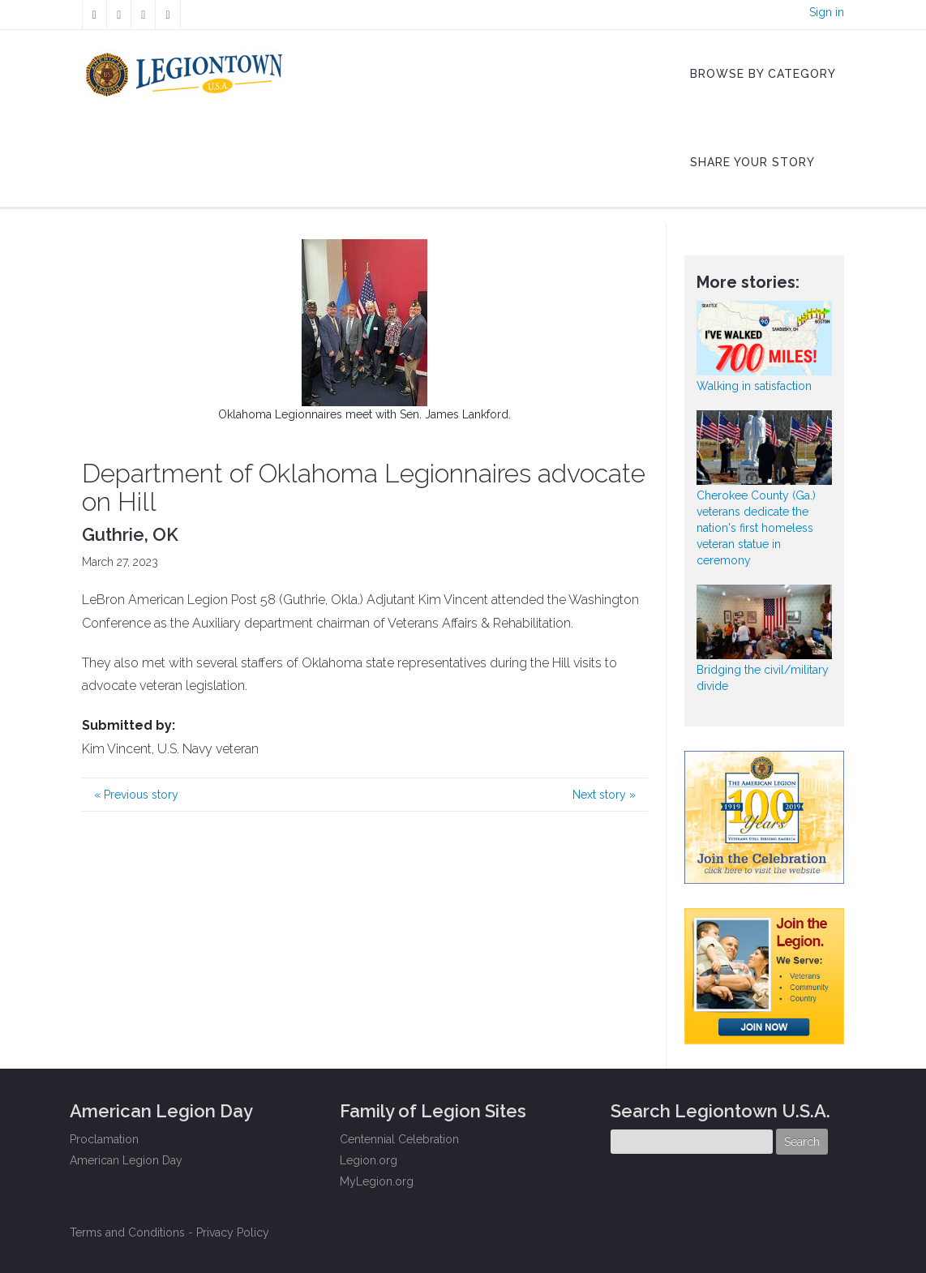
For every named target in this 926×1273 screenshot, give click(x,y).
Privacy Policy (232, 1232)
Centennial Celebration (399, 1139)
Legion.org (368, 1160)
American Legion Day (126, 1160)
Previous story (136, 794)
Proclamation (104, 1139)
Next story (604, 794)
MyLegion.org (377, 1181)
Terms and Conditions (127, 1232)
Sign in (826, 12)
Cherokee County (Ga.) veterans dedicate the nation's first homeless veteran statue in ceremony (756, 528)
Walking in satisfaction (754, 385)
